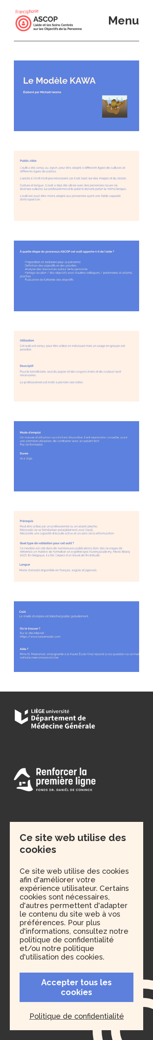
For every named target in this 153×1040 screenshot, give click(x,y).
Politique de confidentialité (76, 1016)
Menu (123, 20)
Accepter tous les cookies (76, 987)
